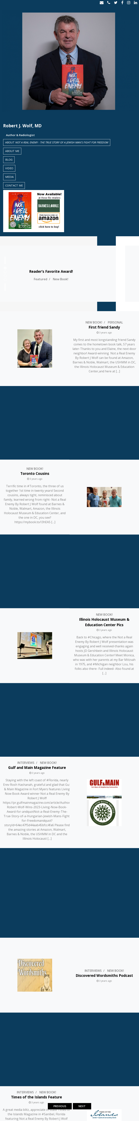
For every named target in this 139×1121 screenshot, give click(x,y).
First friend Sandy (104, 327)
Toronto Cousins (34, 399)
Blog (9, 159)
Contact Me (14, 185)
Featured (63, 279)
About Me (12, 151)
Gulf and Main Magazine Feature (37, 546)
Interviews (25, 542)
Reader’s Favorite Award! (74, 271)
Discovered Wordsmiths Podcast (104, 664)
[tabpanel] (69, 273)
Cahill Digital (126, 1116)
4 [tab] (5, 279)
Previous (59, 1106)
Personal (115, 322)
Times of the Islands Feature (36, 712)
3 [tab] (5, 276)
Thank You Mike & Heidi (35, 893)
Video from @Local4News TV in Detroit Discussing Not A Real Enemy (34, 1060)
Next (82, 1106)
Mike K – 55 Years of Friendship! (104, 811)
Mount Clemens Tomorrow (104, 985)
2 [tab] (5, 272)
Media (9, 177)
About (56, 142)
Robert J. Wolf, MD (22, 126)
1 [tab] (5, 268)
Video (9, 168)
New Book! (83, 279)
